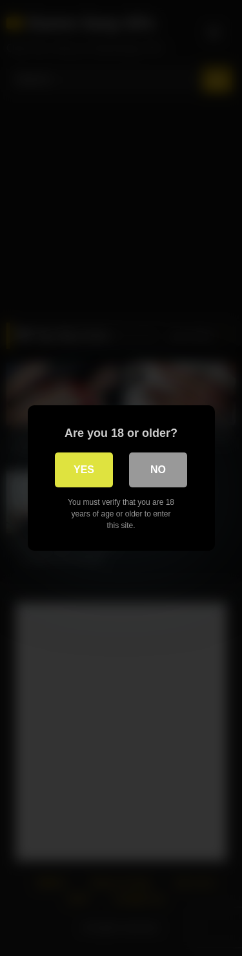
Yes (84, 469)
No (158, 469)
